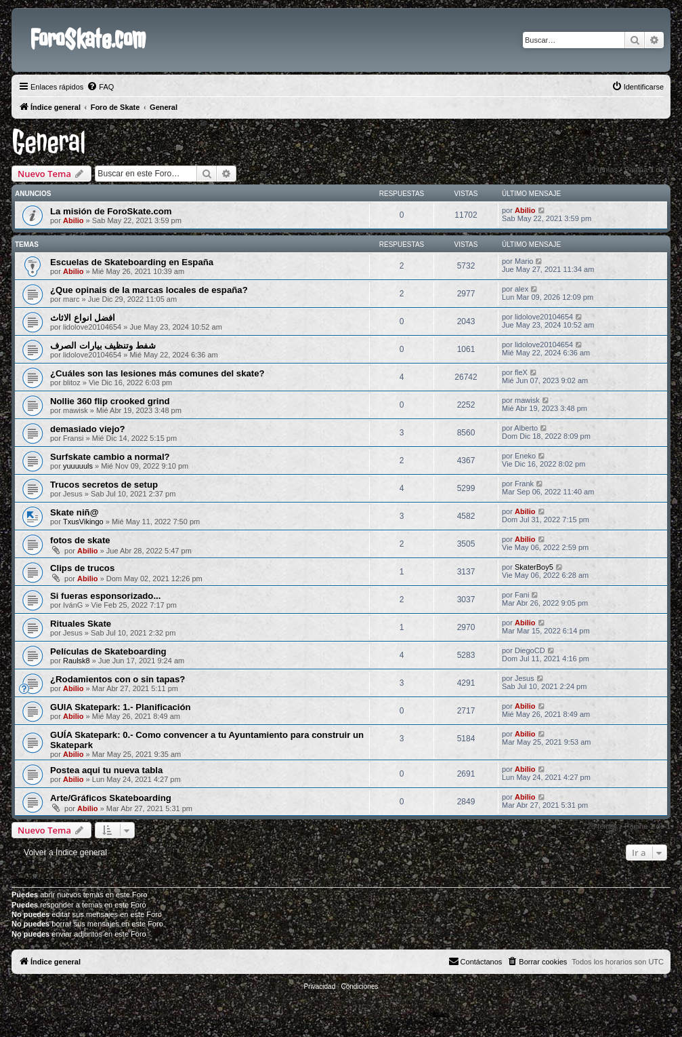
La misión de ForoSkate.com (111, 211)
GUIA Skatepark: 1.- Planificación (120, 707)
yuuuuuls (78, 466)
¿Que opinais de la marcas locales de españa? (149, 290)
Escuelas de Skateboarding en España (131, 262)
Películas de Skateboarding (108, 651)
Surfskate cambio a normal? (110, 457)
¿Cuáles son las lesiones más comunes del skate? (157, 373)
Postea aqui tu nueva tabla (106, 770)
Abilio (73, 220)
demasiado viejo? (87, 429)
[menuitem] (100, 87)
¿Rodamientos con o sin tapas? (117, 679)
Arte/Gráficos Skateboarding (110, 798)
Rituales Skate (80, 624)
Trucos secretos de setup (104, 485)
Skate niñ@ (74, 512)
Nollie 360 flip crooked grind (110, 401)
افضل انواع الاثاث (82, 318)
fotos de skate (80, 540)
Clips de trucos (82, 568)
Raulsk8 (76, 661)
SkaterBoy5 (534, 567)
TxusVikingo (83, 521)
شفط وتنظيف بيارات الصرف (103, 345)
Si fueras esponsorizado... (105, 596)
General (49, 142)
